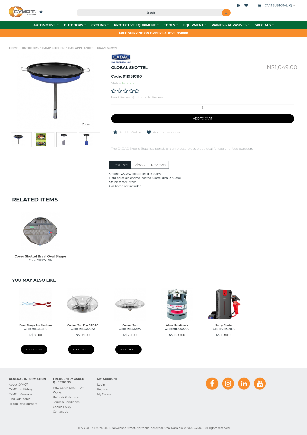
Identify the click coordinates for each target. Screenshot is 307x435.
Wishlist (246, 5)
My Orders (104, 394)
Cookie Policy (62, 407)
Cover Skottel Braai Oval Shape (40, 256)
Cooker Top (129, 325)
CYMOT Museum (20, 394)
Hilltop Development (23, 404)
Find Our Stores (19, 399)
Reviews (158, 165)
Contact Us (60, 411)
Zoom (86, 124)
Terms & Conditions (66, 402)
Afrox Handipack (177, 325)
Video (139, 165)
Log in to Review (150, 97)
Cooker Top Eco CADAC (82, 325)
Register (102, 389)
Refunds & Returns (66, 397)
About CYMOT (18, 384)
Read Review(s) (122, 97)
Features (120, 165)
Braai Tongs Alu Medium (35, 325)
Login (238, 5)
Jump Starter (224, 325)
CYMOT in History (21, 389)
